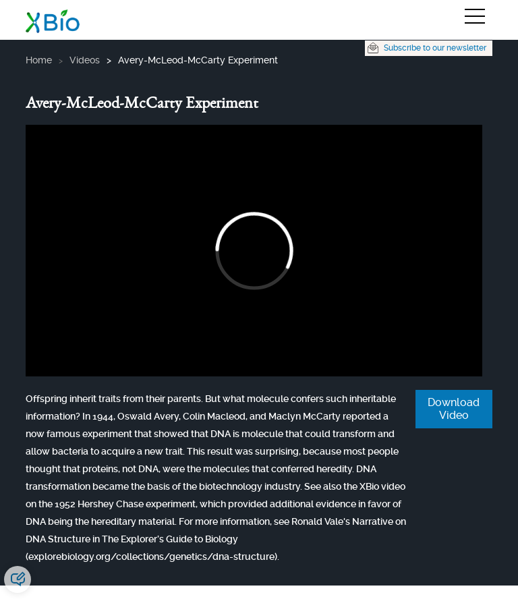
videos (84, 60)
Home (39, 60)
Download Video (454, 408)
